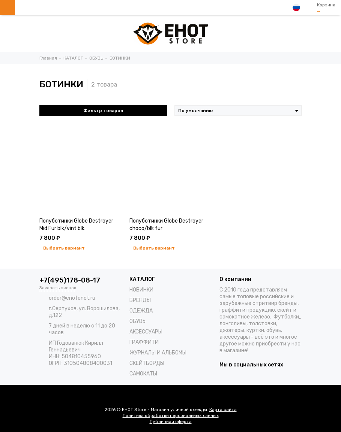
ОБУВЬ (137, 321)
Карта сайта (223, 409)
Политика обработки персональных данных (171, 415)
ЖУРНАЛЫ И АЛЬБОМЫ (157, 353)
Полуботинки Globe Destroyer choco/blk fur (166, 225)
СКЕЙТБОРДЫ (146, 363)
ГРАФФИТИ (144, 342)
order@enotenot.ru (72, 298)
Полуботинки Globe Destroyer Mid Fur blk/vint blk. (76, 225)
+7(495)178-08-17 (69, 280)
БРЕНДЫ (140, 300)
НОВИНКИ (141, 290)
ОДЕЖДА (141, 311)
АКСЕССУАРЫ (145, 332)
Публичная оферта (171, 421)
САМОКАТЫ (143, 374)
